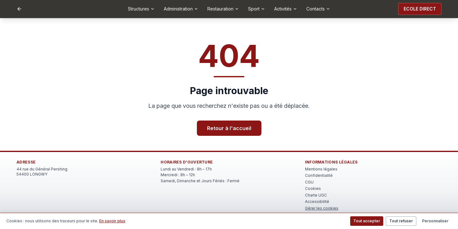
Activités (285, 8)
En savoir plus (112, 221)
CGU (309, 182)
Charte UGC (316, 195)
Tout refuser (401, 221)
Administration (181, 8)
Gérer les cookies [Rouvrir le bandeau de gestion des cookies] (321, 208)
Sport (256, 8)
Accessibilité (317, 201)
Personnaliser (435, 221)
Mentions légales (321, 169)
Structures (141, 8)
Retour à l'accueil (229, 128)
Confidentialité (319, 175)
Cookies (313, 188)
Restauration (223, 8)
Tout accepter (366, 221)
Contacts (318, 8)
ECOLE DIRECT (420, 8)
